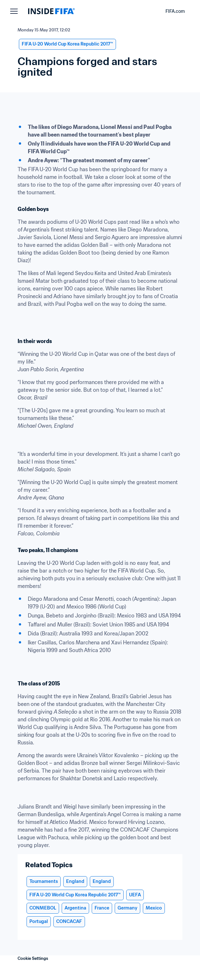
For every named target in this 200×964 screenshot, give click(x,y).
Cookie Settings (33, 958)
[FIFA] (51, 11)
